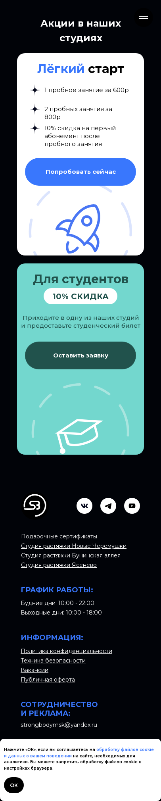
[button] (80, 172)
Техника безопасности (53, 660)
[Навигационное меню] (143, 17)
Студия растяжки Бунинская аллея (71, 555)
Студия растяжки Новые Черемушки (73, 545)
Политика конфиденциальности (66, 651)
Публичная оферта (48, 679)
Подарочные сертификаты (59, 536)
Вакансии (34, 670)
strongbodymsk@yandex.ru (59, 724)
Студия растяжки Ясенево (59, 565)
